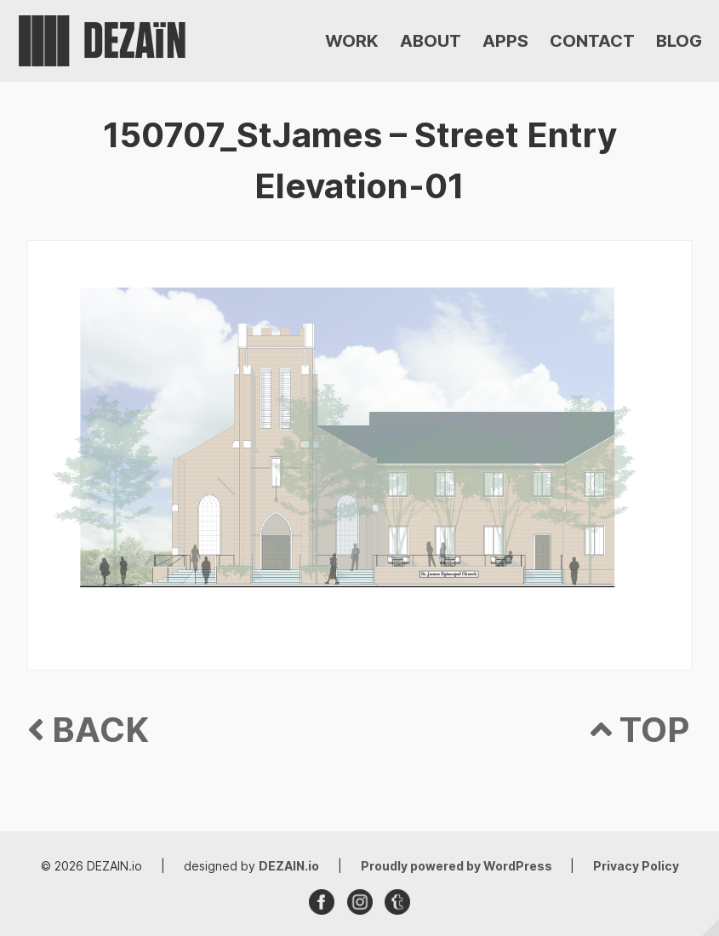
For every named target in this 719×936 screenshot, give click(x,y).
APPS (505, 41)
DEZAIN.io (289, 866)
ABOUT (430, 41)
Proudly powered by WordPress (458, 866)
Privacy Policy (636, 866)
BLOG (679, 41)
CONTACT (592, 41)
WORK (352, 41)
